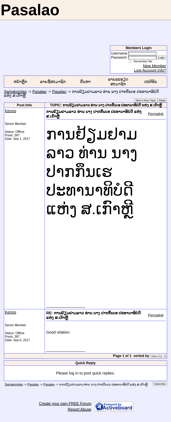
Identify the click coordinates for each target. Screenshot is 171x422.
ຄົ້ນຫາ (85, 81)
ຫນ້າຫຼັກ (20, 81)
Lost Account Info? (150, 70)
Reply (162, 100)
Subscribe (160, 383)
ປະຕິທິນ (150, 81)
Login (161, 57)
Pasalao (39, 91)
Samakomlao (15, 91)
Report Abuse (79, 409)
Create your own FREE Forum (65, 403)
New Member (154, 66)
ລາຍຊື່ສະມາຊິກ (53, 81)
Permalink (156, 114)
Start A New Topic (146, 100)
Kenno (10, 111)
